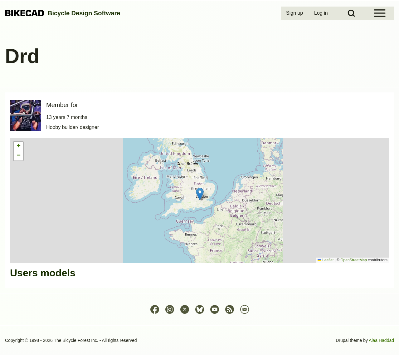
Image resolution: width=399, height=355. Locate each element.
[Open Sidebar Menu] (379, 13)
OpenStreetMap (353, 260)
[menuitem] (295, 13)
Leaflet (325, 260)
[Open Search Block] (351, 13)
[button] (200, 194)
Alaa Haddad (381, 340)
